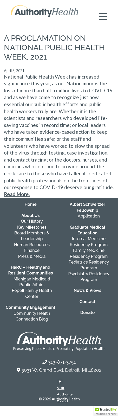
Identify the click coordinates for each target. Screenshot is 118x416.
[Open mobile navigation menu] (103, 16)
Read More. (17, 194)
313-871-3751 (62, 362)
